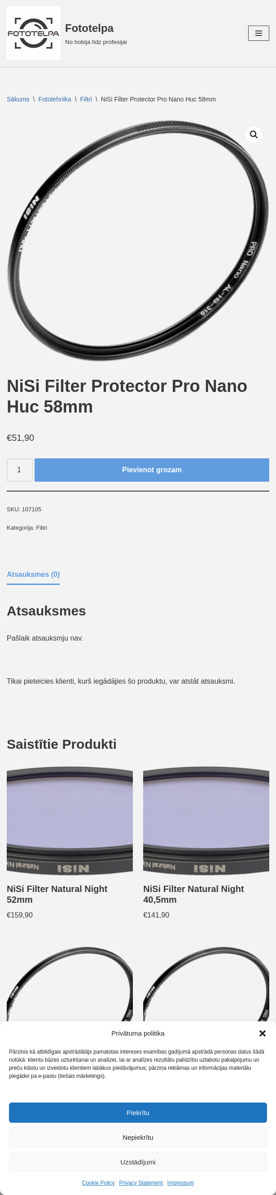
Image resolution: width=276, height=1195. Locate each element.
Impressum (180, 1183)
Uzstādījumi (137, 1162)
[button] (262, 1033)
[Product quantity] (20, 470)
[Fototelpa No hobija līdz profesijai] (67, 33)
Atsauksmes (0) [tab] (33, 574)
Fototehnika (54, 99)
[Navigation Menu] (258, 33)
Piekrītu (138, 1112)
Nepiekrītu (138, 1137)
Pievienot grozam (151, 470)
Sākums (18, 99)
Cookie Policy (98, 1183)
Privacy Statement (140, 1183)
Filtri (86, 99)
